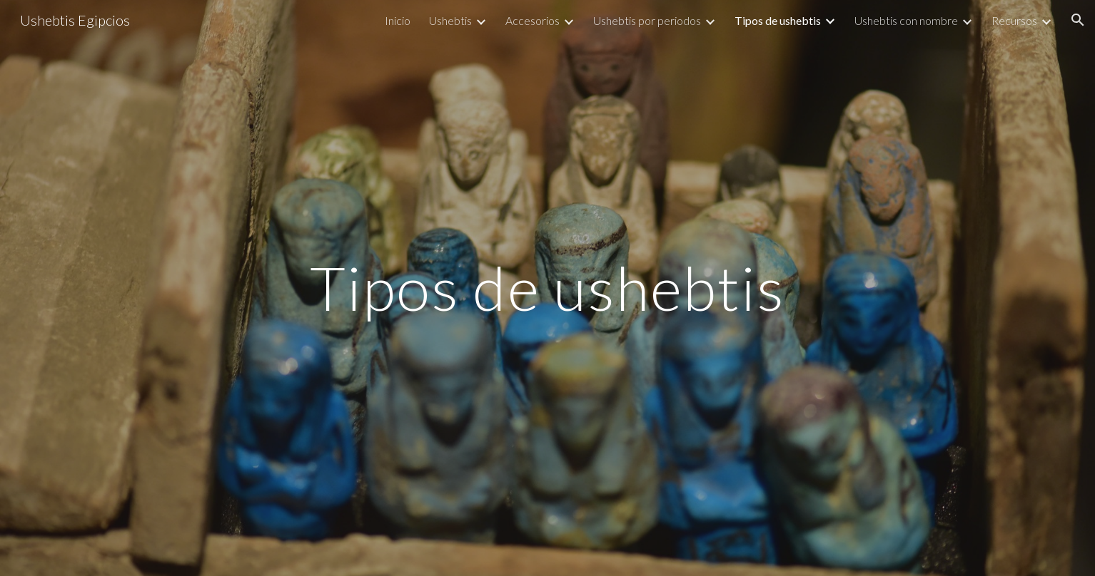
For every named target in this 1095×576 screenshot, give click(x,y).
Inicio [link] (397, 20)
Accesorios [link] (532, 20)
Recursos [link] (1014, 20)
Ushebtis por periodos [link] (647, 20)
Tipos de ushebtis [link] (778, 20)
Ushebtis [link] (450, 20)
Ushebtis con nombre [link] (906, 20)
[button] (1078, 20)
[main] (547, 288)
